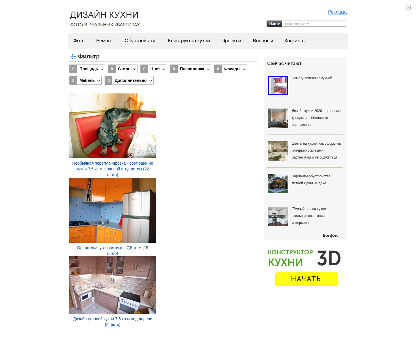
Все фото (330, 235)
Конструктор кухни (189, 40)
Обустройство (140, 40)
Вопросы (263, 40)
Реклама (337, 12)
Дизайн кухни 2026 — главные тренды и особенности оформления (316, 118)
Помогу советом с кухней (312, 78)
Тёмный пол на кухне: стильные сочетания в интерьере (309, 216)
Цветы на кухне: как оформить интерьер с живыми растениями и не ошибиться (316, 150)
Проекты (231, 40)
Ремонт (104, 40)
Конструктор (225, 343)
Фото (79, 40)
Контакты (295, 40)
